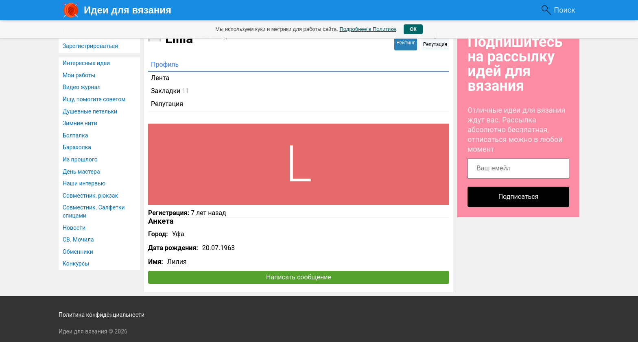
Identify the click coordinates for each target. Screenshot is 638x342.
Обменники (78, 251)
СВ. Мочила (78, 239)
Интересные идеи (86, 63)
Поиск (564, 10)
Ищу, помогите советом (94, 99)
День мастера (81, 171)
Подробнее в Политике (367, 29)
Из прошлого (80, 159)
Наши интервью (84, 183)
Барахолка (77, 147)
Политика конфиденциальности (101, 315)
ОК (413, 29)
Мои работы (79, 75)
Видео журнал (82, 87)
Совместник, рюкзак (90, 195)
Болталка (75, 135)
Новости (74, 227)
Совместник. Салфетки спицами (94, 211)
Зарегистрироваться (90, 46)
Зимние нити (80, 123)
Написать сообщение (298, 277)
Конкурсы (76, 263)
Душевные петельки (90, 111)
